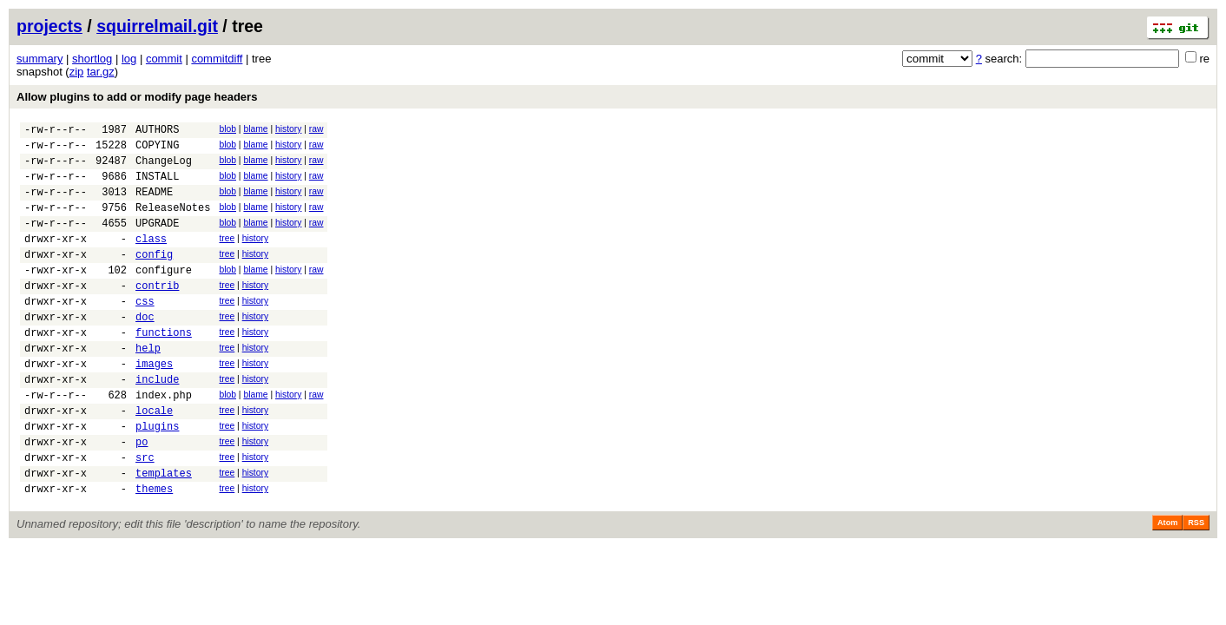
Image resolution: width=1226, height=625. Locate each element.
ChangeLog (163, 168)
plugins (157, 477)
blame (255, 129)
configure (163, 295)
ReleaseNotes (172, 222)
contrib (157, 313)
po (141, 496)
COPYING (157, 149)
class (151, 259)
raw (316, 129)
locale (154, 459)
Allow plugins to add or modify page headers (136, 96)
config (154, 277)
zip (76, 71)
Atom (1167, 585)
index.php (163, 441)
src (145, 514)
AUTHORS (157, 131)
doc (145, 350)
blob (227, 129)
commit (164, 58)
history (288, 129)
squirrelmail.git (157, 26)
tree (226, 256)
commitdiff (216, 58)
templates (163, 532)
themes (154, 550)
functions (163, 368)
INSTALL (157, 186)
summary (39, 58)
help (148, 386)
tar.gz (101, 71)
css (145, 332)
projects (49, 26)
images (154, 405)
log (129, 58)
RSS (1196, 585)
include (157, 423)
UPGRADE (157, 241)
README (154, 204)
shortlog (92, 58)
